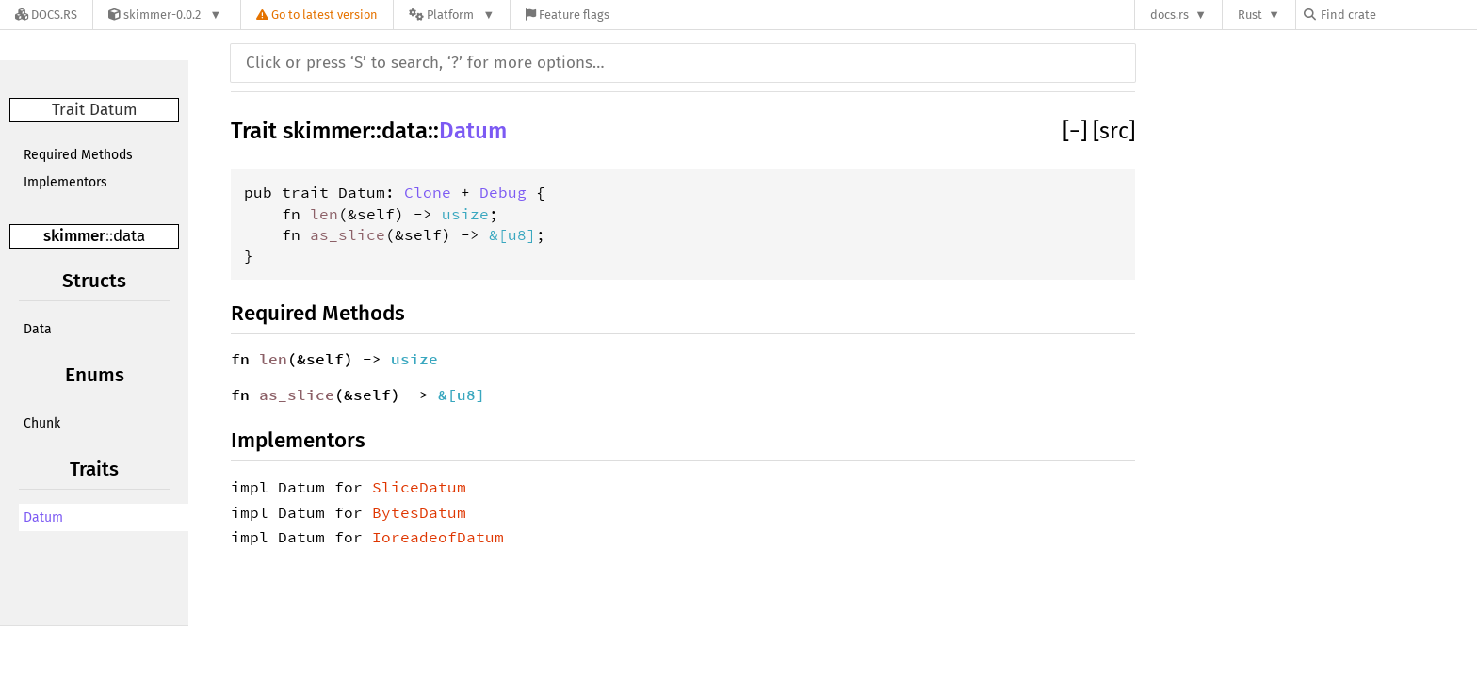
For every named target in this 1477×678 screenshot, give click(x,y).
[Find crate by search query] (1398, 14)
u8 (517, 234)
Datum (43, 517)
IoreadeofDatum (438, 536)
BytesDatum (419, 512)
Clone (427, 192)
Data (38, 329)
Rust (1250, 15)
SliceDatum (419, 486)
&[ (498, 234)
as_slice (347, 234)
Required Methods (78, 155)
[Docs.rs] (46, 14)
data (129, 236)
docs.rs (1169, 15)
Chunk (42, 423)
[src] (1114, 131)
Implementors (65, 182)
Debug (503, 192)
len (324, 213)
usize (465, 213)
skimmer (74, 236)
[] (1078, 131)
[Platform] (452, 14)
